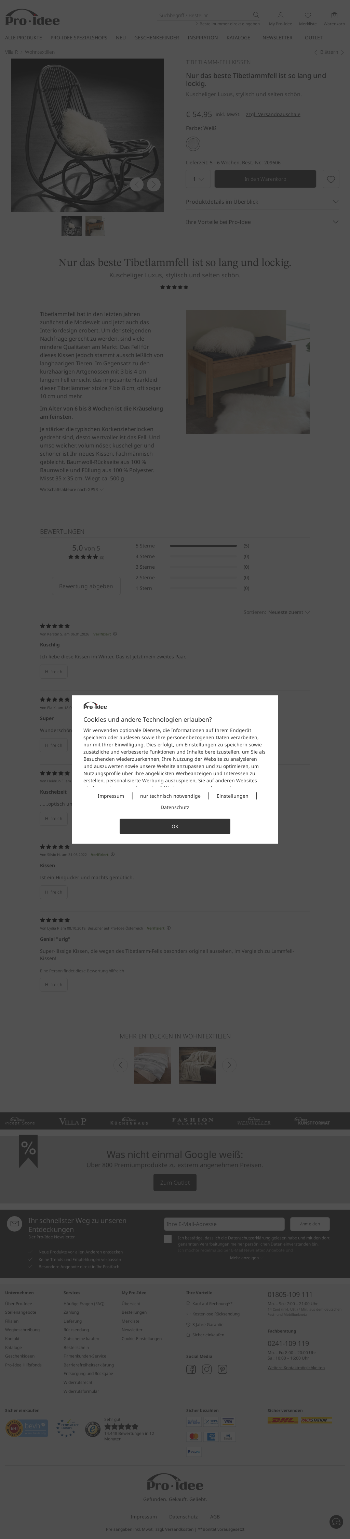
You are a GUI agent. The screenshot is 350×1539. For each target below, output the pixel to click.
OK (175, 826)
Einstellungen (232, 796)
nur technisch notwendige (170, 796)
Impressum (111, 796)
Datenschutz (175, 807)
